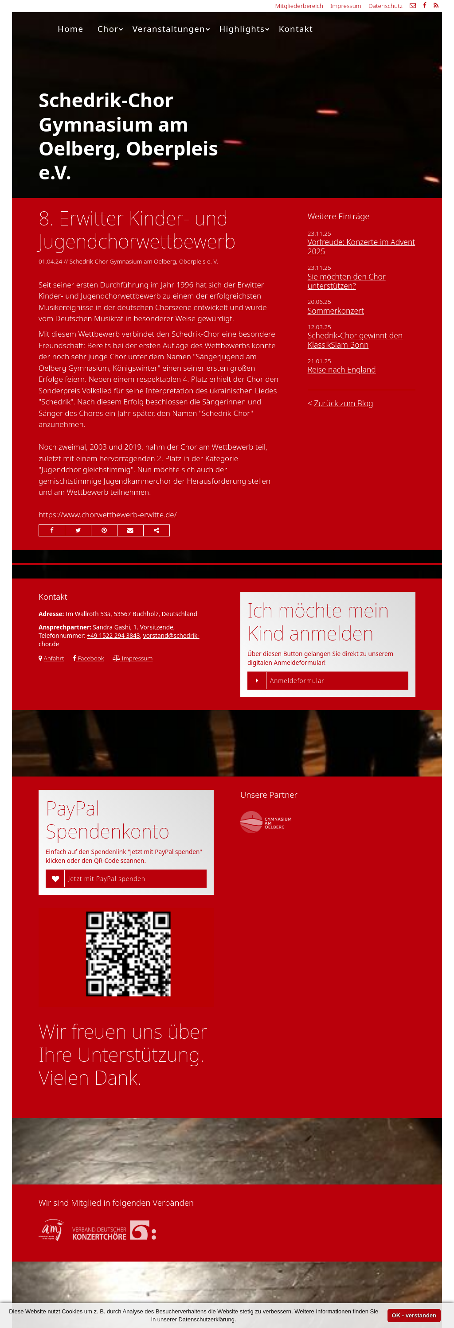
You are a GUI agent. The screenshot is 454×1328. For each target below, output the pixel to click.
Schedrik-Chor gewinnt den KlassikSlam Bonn (355, 340)
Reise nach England (342, 369)
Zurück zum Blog (343, 403)
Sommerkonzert (336, 310)
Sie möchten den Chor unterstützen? (347, 281)
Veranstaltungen (172, 28)
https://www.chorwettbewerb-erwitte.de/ (108, 514)
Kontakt (296, 28)
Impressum (345, 5)
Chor (111, 28)
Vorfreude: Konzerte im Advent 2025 (361, 246)
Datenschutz (385, 5)
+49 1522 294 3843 (113, 635)
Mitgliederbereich (299, 5)
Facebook (88, 658)
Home (70, 28)
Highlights (244, 28)
